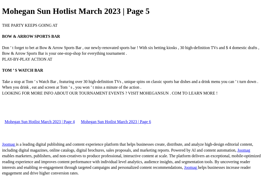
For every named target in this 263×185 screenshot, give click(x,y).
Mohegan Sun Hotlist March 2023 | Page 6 (116, 121)
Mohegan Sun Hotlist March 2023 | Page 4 (40, 121)
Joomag (9, 144)
